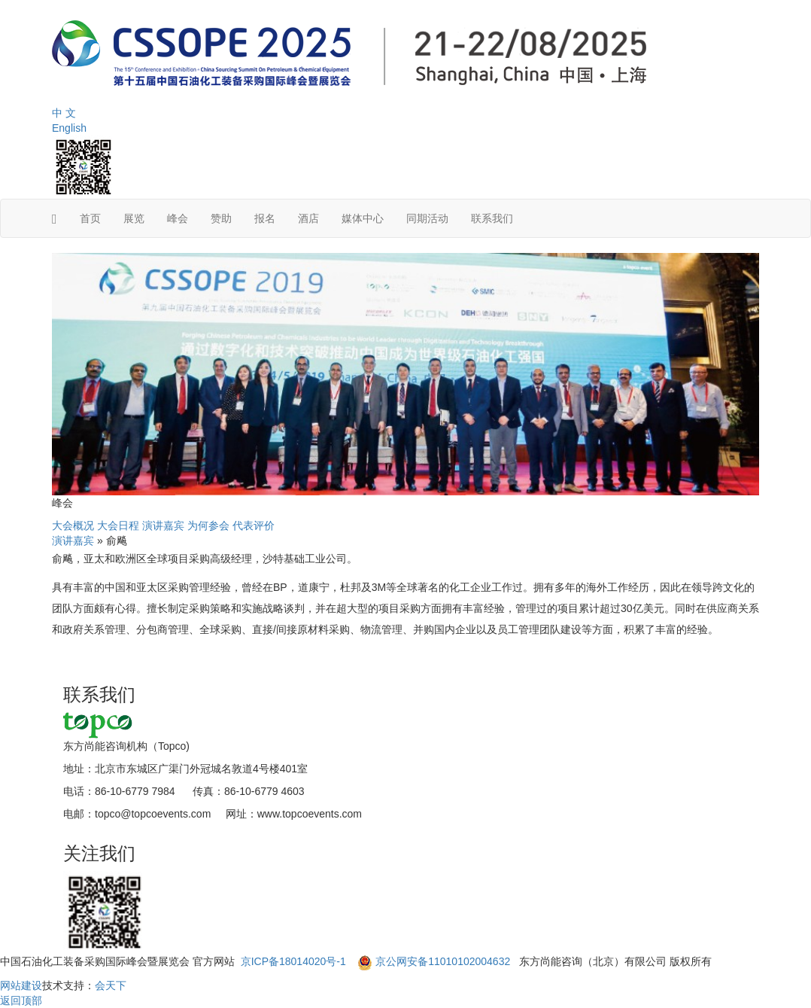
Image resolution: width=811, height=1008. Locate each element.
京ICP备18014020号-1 (295, 961)
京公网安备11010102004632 (442, 961)
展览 (133, 218)
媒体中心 (363, 218)
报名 (264, 218)
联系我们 (492, 218)
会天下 (110, 985)
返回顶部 (21, 1000)
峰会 (177, 218)
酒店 (308, 218)
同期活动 (427, 218)
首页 (90, 218)
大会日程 (118, 525)
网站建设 (21, 985)
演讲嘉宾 (163, 525)
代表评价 (253, 525)
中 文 (64, 113)
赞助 (221, 218)
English (69, 128)
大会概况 (73, 525)
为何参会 (208, 525)
